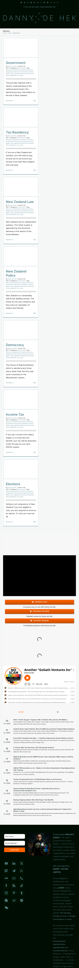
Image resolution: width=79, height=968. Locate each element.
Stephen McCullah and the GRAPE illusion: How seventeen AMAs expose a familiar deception (43, 758)
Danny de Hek (12, 66)
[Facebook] (6, 885)
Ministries (24, 73)
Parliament (30, 73)
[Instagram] (6, 893)
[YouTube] (6, 863)
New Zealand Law (20, 202)
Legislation (17, 73)
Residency (13, 75)
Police (8, 75)
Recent (21, 712)
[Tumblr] (21, 893)
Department (17, 70)
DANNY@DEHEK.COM (48, 7)
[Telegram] (14, 871)
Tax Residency (17, 132)
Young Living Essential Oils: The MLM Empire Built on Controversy (37, 779)
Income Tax (15, 414)
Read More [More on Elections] (9, 522)
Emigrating (9, 72)
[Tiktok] (21, 885)
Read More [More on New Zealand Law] (9, 239)
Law (11, 73)
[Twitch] (6, 871)
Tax (18, 75)
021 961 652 (30, 7)
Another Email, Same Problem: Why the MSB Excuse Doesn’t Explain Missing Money (43, 729)
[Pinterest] (14, 893)
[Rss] (14, 885)
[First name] (14, 836)
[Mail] (14, 878)
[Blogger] (6, 900)
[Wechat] (6, 908)
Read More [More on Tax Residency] (9, 170)
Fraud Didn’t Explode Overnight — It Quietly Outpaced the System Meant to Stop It (43, 738)
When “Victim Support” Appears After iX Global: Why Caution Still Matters (40, 720)
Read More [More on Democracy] (9, 383)
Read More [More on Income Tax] (9, 452)
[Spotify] (21, 900)
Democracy (9, 70)
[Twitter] (21, 863)
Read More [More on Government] (9, 100)
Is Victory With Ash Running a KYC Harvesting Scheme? (33, 747)
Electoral (30, 70)
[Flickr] (6, 878)
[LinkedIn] (14, 863)
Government (15, 63)
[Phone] (21, 878)
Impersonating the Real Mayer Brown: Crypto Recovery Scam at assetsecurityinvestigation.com (36, 789)
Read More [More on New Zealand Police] (9, 313)
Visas (21, 75)
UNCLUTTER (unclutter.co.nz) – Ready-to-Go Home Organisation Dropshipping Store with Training (44, 769)
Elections (24, 70)
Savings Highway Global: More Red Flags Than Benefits (33, 800)
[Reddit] (14, 900)
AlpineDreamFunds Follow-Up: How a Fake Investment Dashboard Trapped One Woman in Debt (42, 810)
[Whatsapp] (21, 871)
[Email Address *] (14, 843)
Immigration (24, 72)
